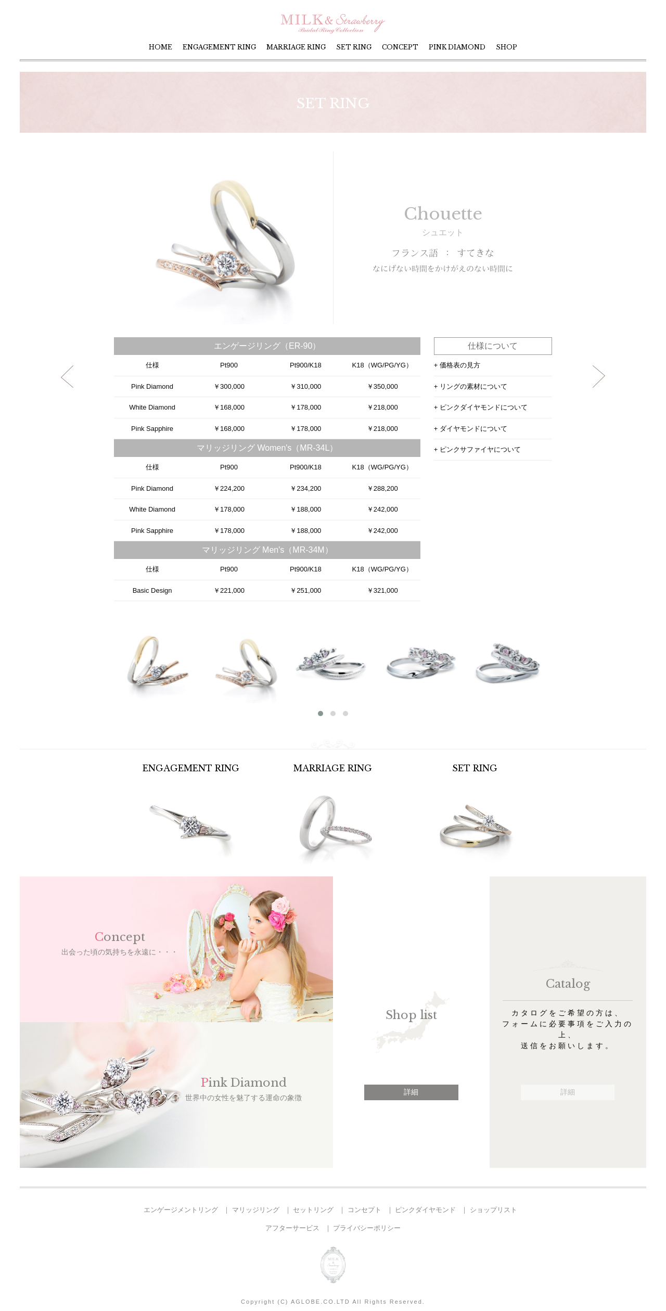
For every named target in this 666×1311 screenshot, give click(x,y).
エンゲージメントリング (181, 1210)
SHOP (506, 47)
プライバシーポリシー (367, 1228)
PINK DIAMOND (457, 47)
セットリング (313, 1210)
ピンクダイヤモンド (425, 1210)
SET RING (354, 47)
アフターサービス (292, 1228)
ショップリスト (493, 1210)
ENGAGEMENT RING (219, 47)
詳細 (411, 1092)
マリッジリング (255, 1210)
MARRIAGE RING (296, 47)
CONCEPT (400, 47)
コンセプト (364, 1210)
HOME (160, 47)
